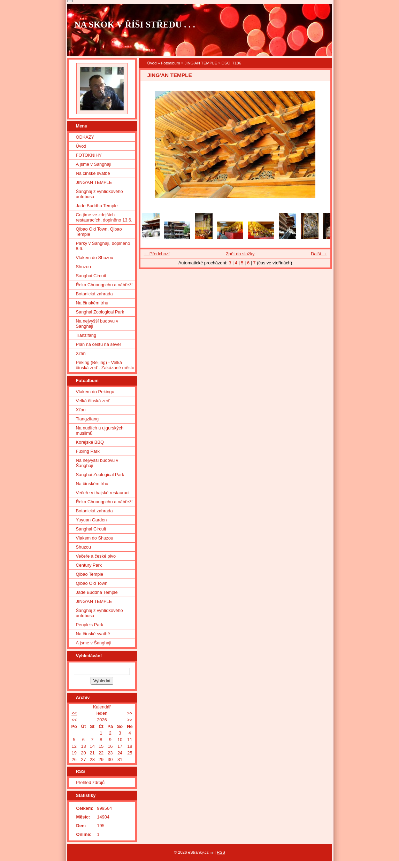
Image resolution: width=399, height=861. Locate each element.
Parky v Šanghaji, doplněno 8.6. (103, 246)
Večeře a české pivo (96, 556)
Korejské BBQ (90, 442)
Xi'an (81, 353)
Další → (319, 253)
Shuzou (83, 266)
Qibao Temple (89, 574)
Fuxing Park (88, 451)
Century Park (89, 565)
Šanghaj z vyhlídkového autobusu (99, 194)
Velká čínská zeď (93, 400)
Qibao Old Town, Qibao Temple (99, 231)
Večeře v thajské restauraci (103, 492)
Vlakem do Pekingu (95, 391)
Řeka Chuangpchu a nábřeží (104, 284)
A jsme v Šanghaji (94, 164)
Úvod (152, 63)
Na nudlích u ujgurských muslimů (100, 430)
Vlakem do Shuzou (94, 257)
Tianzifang (86, 335)
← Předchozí (157, 253)
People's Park (89, 624)
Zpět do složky (240, 253)
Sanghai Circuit (91, 275)
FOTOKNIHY (89, 155)
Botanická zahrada (94, 293)
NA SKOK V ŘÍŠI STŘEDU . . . (134, 25)
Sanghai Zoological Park (100, 312)
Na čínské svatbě (93, 173)
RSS (221, 852)
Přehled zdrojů (90, 782)
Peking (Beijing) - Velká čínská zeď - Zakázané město (105, 365)
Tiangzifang (87, 418)
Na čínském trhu (92, 302)
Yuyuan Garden (91, 519)
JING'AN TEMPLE (200, 63)
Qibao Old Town (92, 583)
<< (74, 713)
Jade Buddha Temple (97, 205)
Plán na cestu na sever (98, 344)
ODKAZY (85, 137)
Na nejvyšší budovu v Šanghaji (97, 323)
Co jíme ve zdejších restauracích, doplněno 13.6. (104, 217)
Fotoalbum (170, 63)
